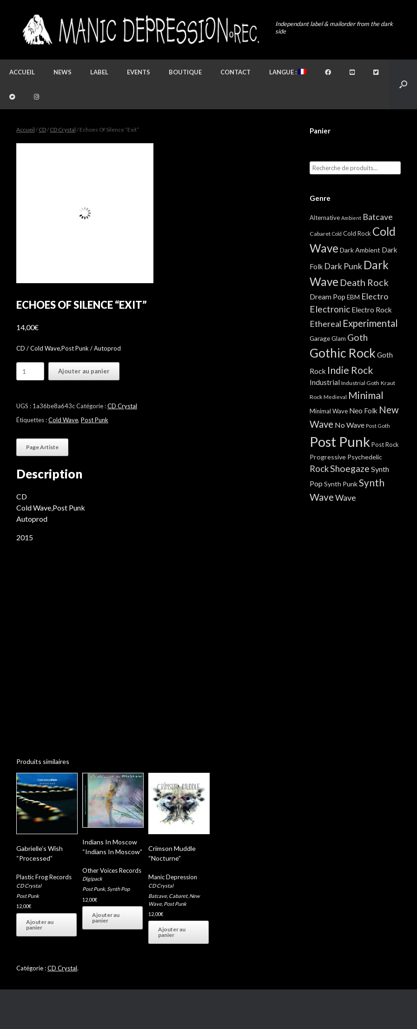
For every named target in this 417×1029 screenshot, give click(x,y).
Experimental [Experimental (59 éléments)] (370, 323)
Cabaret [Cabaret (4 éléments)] (320, 233)
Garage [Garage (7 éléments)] (320, 338)
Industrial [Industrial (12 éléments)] (325, 382)
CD (42, 129)
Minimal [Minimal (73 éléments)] (366, 395)
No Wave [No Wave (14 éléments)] (349, 424)
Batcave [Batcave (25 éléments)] (378, 217)
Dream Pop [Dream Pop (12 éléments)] (327, 296)
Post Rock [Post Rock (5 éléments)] (385, 444)
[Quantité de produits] (30, 371)
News (62, 72)
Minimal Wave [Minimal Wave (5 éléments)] (329, 411)
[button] (403, 84)
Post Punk (94, 420)
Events (138, 72)
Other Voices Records (111, 870)
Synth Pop (118, 889)
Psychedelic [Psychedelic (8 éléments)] (364, 457)
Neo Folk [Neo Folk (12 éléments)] (363, 410)
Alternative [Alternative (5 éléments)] (325, 217)
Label (99, 72)
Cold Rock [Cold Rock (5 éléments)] (357, 233)
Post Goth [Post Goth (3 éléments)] (378, 426)
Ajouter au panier (84, 371)
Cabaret (178, 896)
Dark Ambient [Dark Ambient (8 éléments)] (360, 250)
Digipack (92, 879)
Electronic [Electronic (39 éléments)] (330, 309)
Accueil (22, 72)
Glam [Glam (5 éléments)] (338, 338)
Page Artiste (42, 447)
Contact (235, 72)
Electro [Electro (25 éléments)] (374, 296)
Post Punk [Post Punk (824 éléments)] (340, 441)
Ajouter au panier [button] (39, 924)
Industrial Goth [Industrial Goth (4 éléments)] (360, 382)
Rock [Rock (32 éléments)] (319, 469)
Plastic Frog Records (44, 877)
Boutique (185, 72)
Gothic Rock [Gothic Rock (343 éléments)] (343, 352)
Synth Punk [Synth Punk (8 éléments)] (340, 484)
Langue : (287, 72)
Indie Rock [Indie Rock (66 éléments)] (350, 370)
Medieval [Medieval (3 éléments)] (335, 397)
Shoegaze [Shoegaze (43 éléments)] (350, 468)
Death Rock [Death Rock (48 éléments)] (364, 282)
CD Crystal (63, 129)
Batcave (157, 896)
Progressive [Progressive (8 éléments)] (328, 457)
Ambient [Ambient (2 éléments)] (351, 218)
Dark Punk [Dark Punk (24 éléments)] (343, 266)
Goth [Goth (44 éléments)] (357, 337)
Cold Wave (63, 420)
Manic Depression (172, 877)
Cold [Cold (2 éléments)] (337, 234)
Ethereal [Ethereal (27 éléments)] (325, 324)
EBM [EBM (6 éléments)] (353, 297)
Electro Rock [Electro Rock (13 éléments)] (371, 309)
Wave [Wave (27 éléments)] (345, 497)
